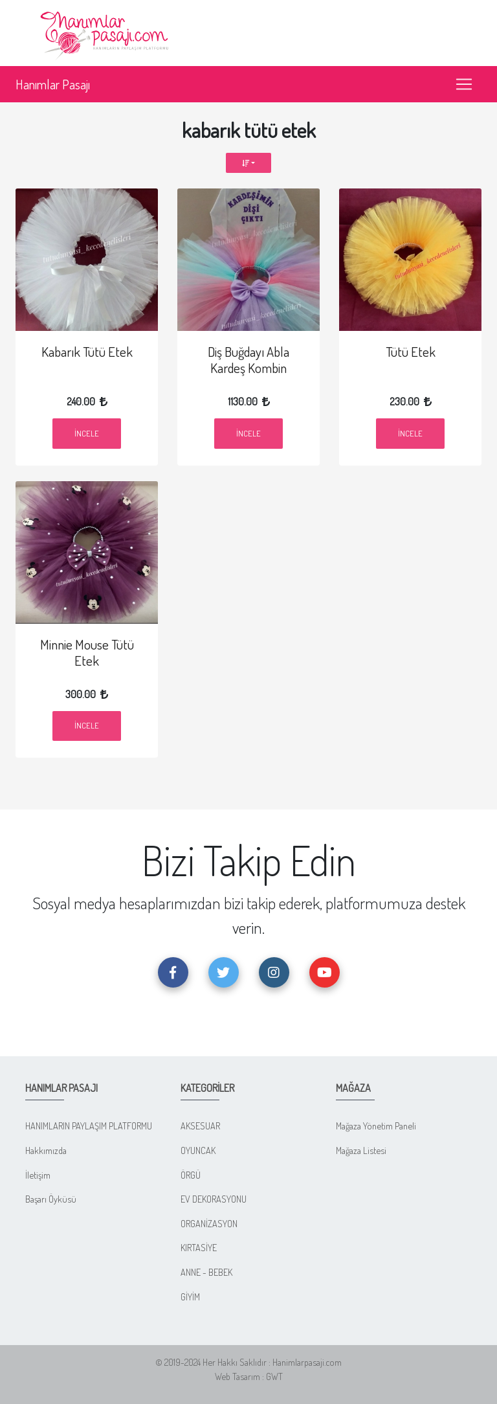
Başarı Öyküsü (50, 1199)
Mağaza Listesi (361, 1150)
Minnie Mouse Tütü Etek (87, 652)
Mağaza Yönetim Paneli (376, 1125)
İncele (86, 433)
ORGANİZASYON (209, 1223)
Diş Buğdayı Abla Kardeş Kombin (248, 359)
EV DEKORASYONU (214, 1199)
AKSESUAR (200, 1125)
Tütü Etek (411, 351)
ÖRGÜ (191, 1175)
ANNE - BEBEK (206, 1272)
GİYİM (190, 1296)
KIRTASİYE (199, 1247)
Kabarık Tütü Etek (87, 351)
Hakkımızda (46, 1150)
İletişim (37, 1175)
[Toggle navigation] (464, 84)
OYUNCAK (198, 1150)
